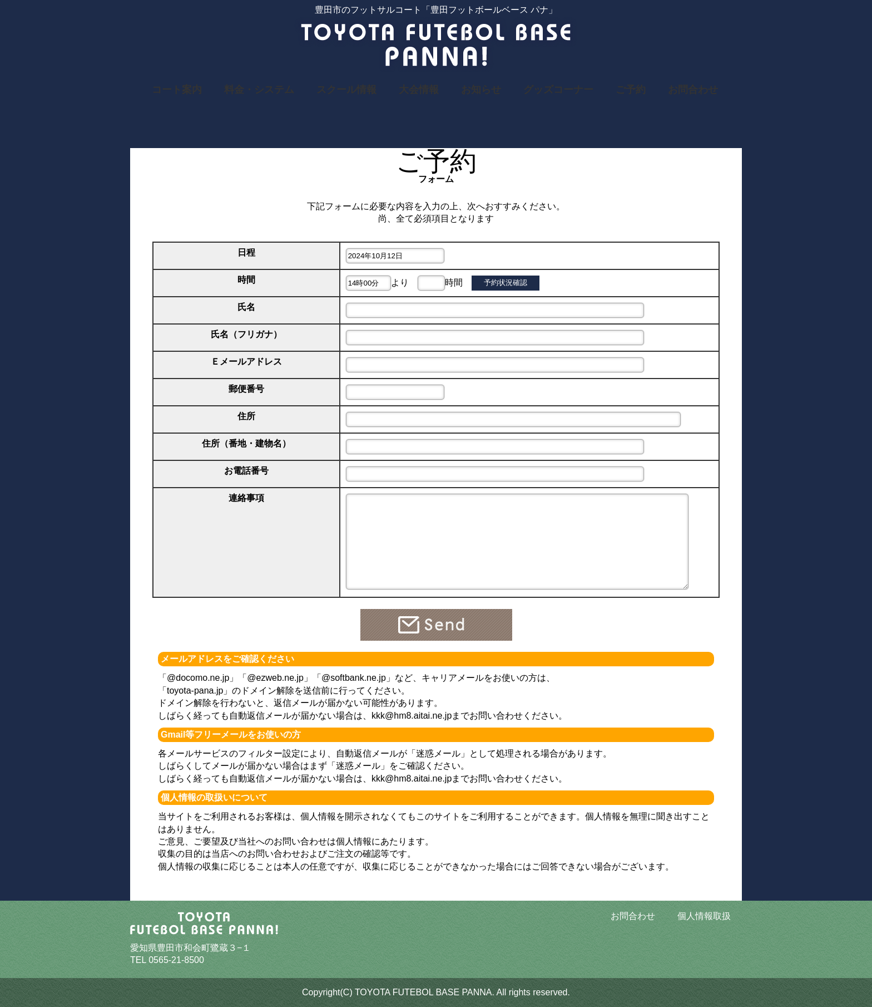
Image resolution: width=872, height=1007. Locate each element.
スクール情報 (346, 89)
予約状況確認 (505, 282)
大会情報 (419, 89)
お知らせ (481, 89)
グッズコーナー (558, 89)
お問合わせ (693, 89)
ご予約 (631, 89)
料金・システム (259, 89)
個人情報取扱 (704, 916)
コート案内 (177, 89)
